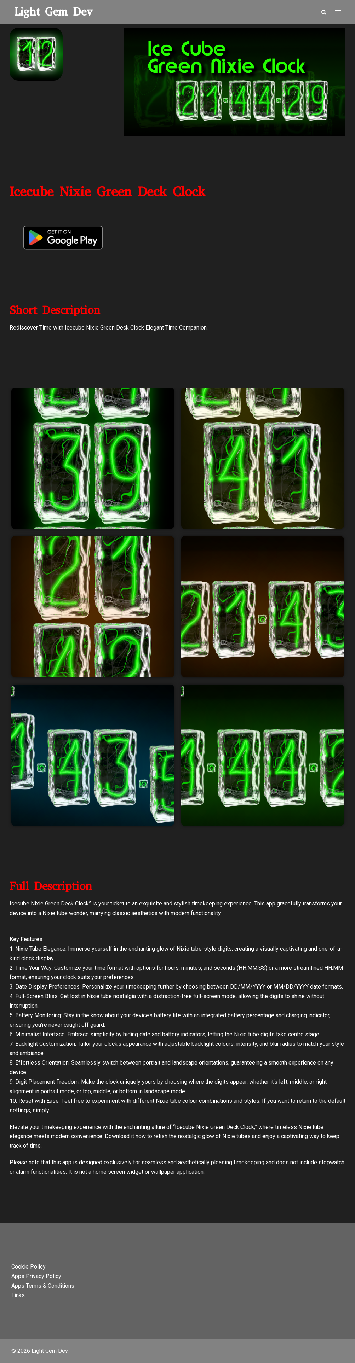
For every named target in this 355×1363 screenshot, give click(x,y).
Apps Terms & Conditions (42, 1285)
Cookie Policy (28, 1266)
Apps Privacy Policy (36, 1276)
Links (18, 1295)
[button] (323, 12)
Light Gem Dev (53, 11)
